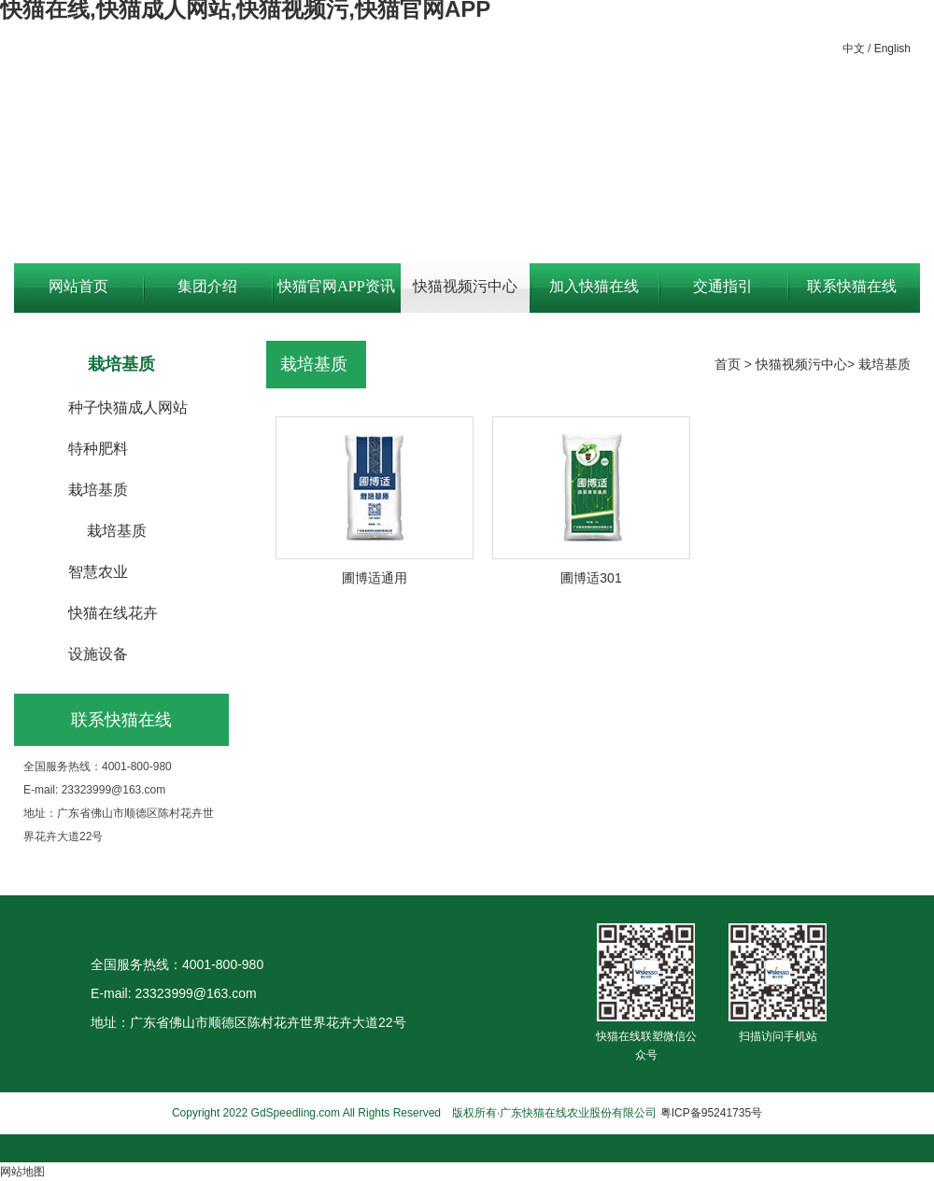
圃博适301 (590, 577)
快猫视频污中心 (465, 286)
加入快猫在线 (594, 286)
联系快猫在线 (852, 286)
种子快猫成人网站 (128, 407)
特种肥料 (98, 449)
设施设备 (98, 654)
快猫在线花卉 (113, 613)
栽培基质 (98, 490)
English (892, 48)
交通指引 (723, 286)
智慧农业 (98, 572)
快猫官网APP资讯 (335, 286)
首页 (728, 364)
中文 (853, 48)
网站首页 (78, 286)
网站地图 (22, 1171)
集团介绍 (207, 286)
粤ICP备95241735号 (711, 1112)
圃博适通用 (374, 577)
